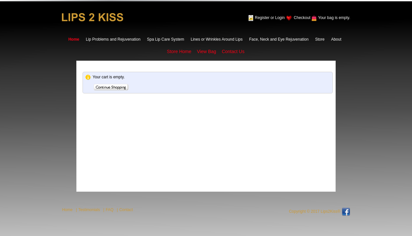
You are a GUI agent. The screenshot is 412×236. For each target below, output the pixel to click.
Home (73, 39)
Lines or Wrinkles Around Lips (217, 39)
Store (320, 39)
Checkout (302, 17)
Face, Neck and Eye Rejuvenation (279, 39)
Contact (126, 209)
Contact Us (233, 51)
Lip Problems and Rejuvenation (113, 39)
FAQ (110, 209)
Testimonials (89, 209)
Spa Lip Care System (165, 39)
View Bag (206, 51)
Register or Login (270, 17)
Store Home (179, 51)
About (336, 39)
